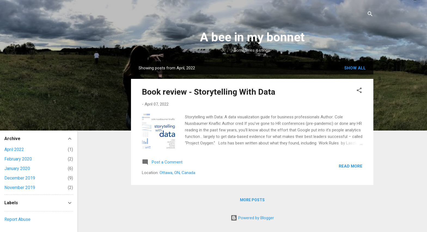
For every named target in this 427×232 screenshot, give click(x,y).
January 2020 (17, 168)
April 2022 (14, 149)
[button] (359, 91)
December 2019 (19, 178)
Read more (350, 166)
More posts (252, 200)
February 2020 (18, 159)
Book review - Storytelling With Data (208, 92)
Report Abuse (17, 219)
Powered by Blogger (252, 217)
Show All (355, 68)
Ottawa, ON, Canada (177, 172)
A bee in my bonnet (252, 37)
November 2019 (19, 187)
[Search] (370, 15)
